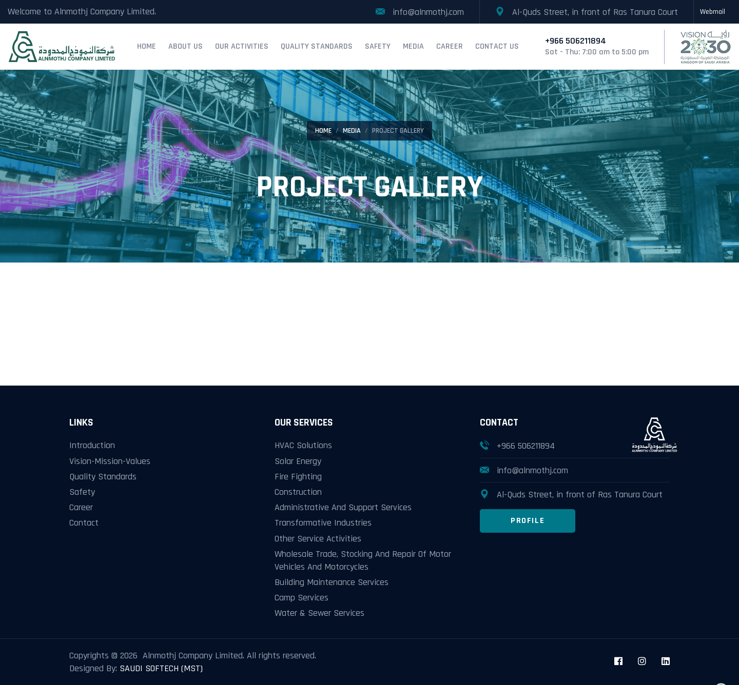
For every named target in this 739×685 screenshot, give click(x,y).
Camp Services (301, 597)
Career (449, 46)
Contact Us (497, 46)
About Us (185, 46)
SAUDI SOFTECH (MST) (161, 668)
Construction (298, 492)
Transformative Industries (323, 523)
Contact (84, 523)
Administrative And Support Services (343, 507)
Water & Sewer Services (319, 613)
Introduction (92, 445)
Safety (378, 46)
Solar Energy (298, 461)
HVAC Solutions (303, 445)
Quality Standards (317, 46)
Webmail (712, 11)
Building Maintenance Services (331, 582)
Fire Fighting (298, 476)
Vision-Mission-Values (109, 461)
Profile (527, 520)
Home (146, 46)
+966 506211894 (526, 446)
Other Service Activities (318, 539)
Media (413, 46)
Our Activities (241, 46)
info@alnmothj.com (532, 470)
